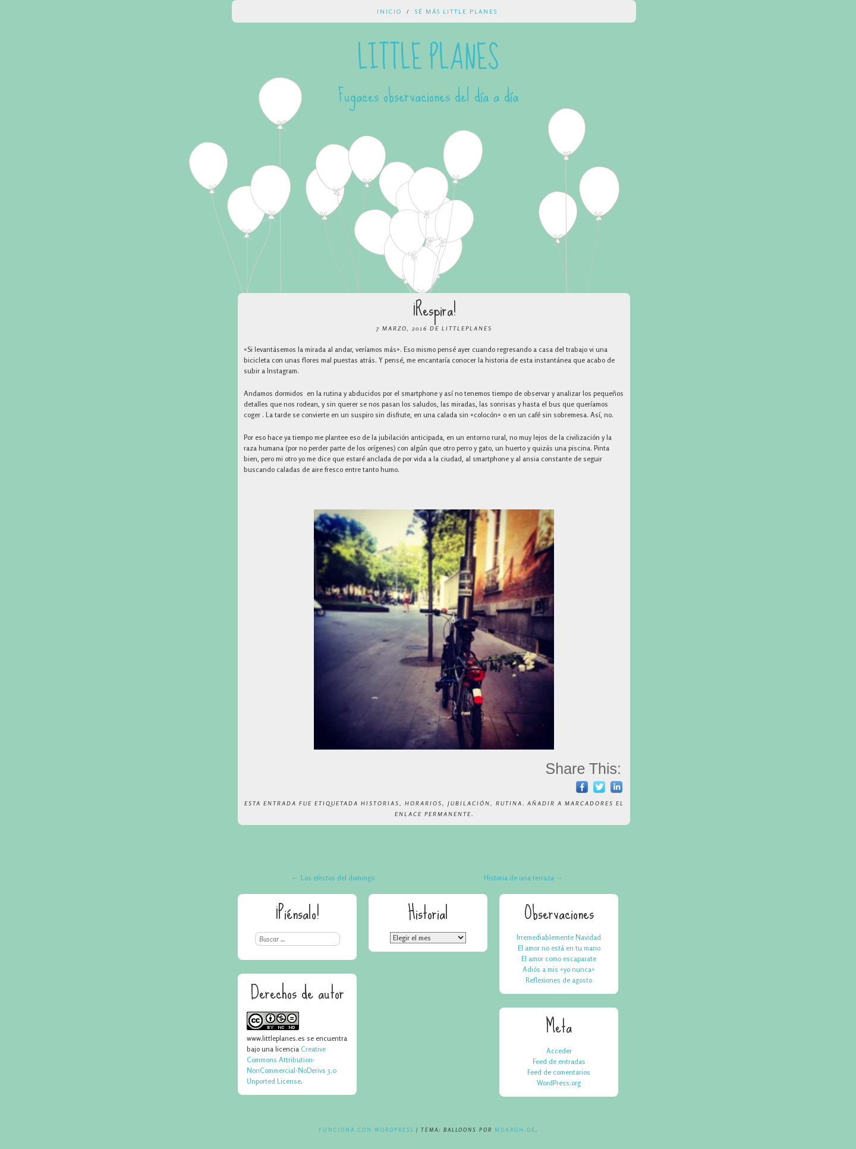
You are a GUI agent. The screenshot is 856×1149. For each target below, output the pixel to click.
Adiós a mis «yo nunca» (559, 969)
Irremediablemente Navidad (559, 937)
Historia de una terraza (523, 877)
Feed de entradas (559, 1061)
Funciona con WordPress (366, 1129)
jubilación (469, 803)
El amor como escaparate (558, 958)
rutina (509, 803)
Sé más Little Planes (456, 11)
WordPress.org (559, 1082)
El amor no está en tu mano (559, 947)
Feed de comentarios (558, 1072)
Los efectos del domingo (333, 877)
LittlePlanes (467, 328)
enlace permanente (433, 813)
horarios (423, 803)
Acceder (559, 1050)
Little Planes (428, 58)
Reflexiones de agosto (558, 979)
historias (380, 803)
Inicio (389, 11)
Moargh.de (515, 1129)
